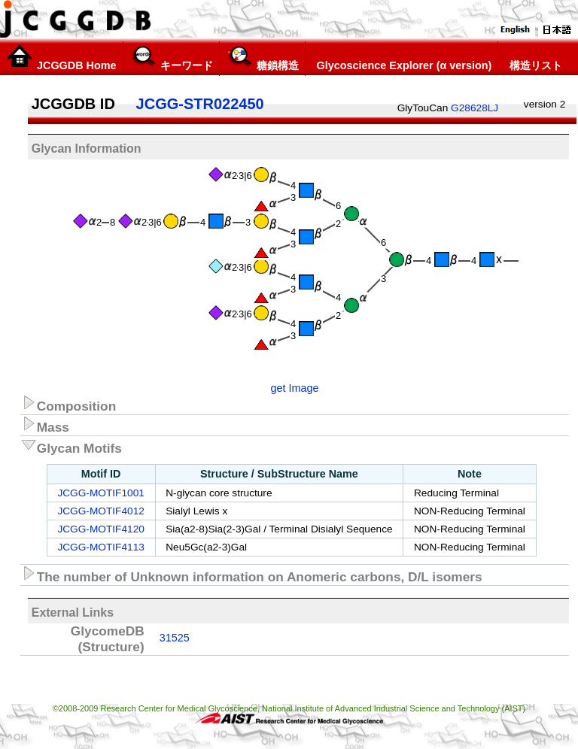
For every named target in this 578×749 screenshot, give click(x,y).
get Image (295, 388)
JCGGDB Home (61, 57)
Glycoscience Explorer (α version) (402, 57)
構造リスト (533, 57)
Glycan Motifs (71, 446)
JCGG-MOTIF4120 (100, 529)
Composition (68, 404)
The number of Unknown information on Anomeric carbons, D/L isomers (251, 574)
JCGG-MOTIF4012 (100, 511)
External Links (73, 612)
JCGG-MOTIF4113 (100, 547)
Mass (44, 425)
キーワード (171, 57)
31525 (175, 638)
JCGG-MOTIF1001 (100, 493)
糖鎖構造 (262, 57)
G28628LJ (474, 108)
